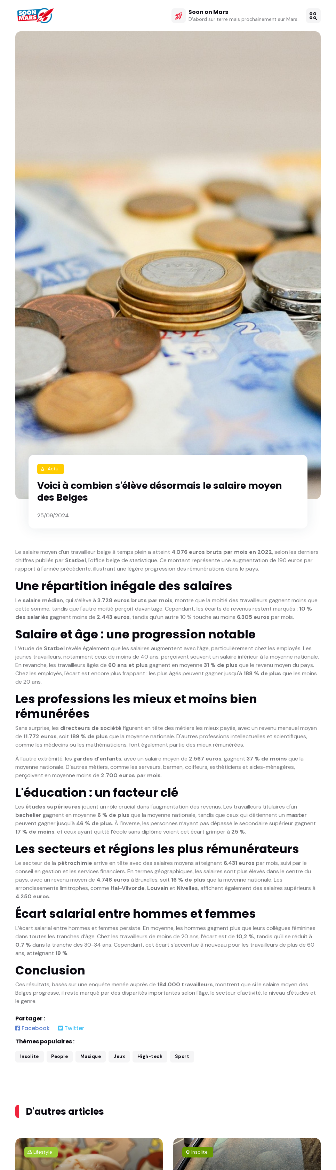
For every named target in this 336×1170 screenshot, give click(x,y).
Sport (182, 1056)
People (59, 1056)
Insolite (29, 1056)
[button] (313, 15)
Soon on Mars (208, 12)
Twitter (71, 1028)
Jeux (119, 1056)
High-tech (150, 1056)
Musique (90, 1056)
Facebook (32, 1028)
